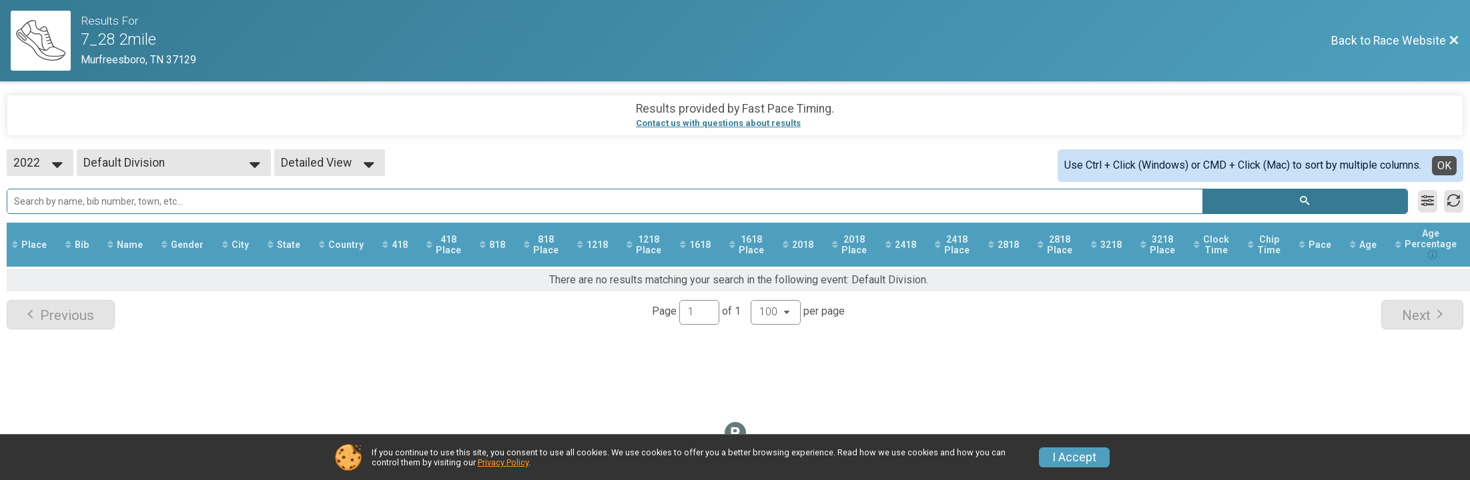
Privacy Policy (503, 462)
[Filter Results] (1427, 201)
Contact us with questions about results (718, 123)
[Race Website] (46, 41)
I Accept (1074, 457)
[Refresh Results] (1453, 201)
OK (1444, 165)
